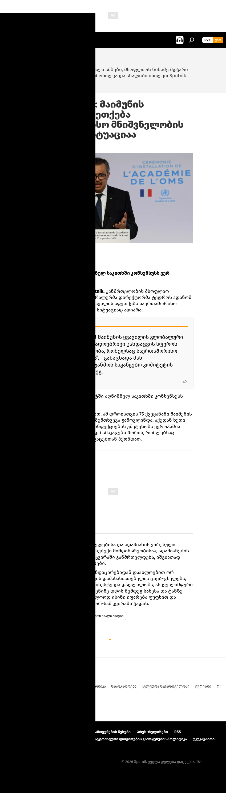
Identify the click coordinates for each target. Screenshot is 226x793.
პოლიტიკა (71, 686)
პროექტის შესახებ (23, 732)
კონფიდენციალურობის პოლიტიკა (38, 739)
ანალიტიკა (46, 686)
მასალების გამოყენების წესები (101, 732)
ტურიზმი (203, 686)
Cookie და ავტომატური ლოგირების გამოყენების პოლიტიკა (131, 739)
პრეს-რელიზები (152, 732)
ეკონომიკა (96, 686)
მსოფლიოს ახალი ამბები (103, 616)
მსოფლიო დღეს (48, 616)
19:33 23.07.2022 (46, 146)
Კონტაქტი (56, 732)
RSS (177, 732)
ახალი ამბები (18, 686)
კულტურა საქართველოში (165, 686)
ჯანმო (72, 616)
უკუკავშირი (204, 739)
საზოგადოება (123, 686)
